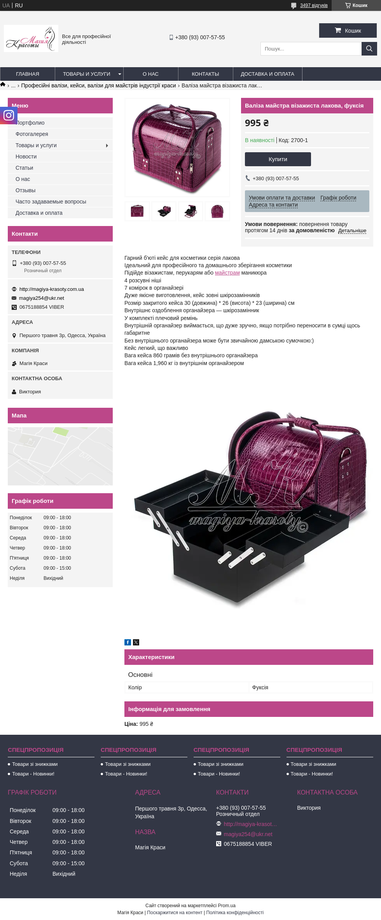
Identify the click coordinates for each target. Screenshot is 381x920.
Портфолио (30, 123)
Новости (26, 156)
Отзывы (25, 190)
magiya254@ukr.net (41, 298)
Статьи (24, 168)
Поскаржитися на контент (174, 912)
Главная (27, 74)
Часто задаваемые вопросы (51, 201)
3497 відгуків (314, 5)
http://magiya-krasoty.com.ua (51, 289)
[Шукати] (369, 49)
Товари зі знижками (35, 764)
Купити (278, 159)
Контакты (205, 74)
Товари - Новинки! (33, 774)
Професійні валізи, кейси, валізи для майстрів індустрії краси (98, 85)
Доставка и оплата (267, 74)
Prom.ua (227, 905)
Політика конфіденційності (235, 912)
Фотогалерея (32, 134)
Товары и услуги (86, 74)
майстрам (227, 273)
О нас (151, 74)
